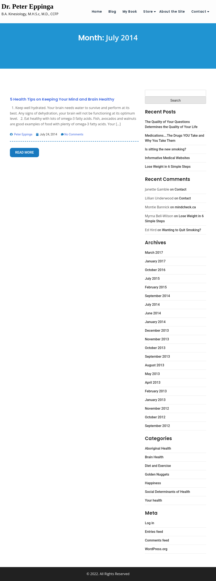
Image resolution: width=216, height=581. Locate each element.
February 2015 (156, 287)
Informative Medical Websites (167, 158)
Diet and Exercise (158, 466)
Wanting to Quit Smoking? (181, 230)
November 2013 (157, 339)
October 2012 (155, 417)
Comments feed (157, 540)
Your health (153, 500)
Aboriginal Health (158, 448)
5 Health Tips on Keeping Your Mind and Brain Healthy (62, 99)
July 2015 (152, 279)
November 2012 (157, 408)
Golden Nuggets (157, 474)
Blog (112, 11)
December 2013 (157, 331)
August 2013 (154, 365)
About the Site (172, 11)
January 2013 (155, 400)
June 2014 (153, 313)
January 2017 (155, 261)
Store (148, 11)
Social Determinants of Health (167, 492)
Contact (198, 11)
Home (97, 11)
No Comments (72, 134)
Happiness (153, 483)
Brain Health (154, 457)
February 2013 (156, 391)
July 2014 (152, 305)
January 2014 (155, 322)
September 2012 (157, 426)
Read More (24, 152)
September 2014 (157, 296)
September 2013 (157, 357)
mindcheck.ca (185, 207)
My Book (130, 11)
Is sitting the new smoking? (165, 149)
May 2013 (152, 374)
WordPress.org (156, 549)
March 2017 (154, 253)
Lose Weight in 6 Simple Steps (167, 167)
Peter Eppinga (21, 134)
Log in (149, 523)
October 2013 (155, 348)
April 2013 (153, 383)
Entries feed (154, 532)
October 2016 (155, 270)
